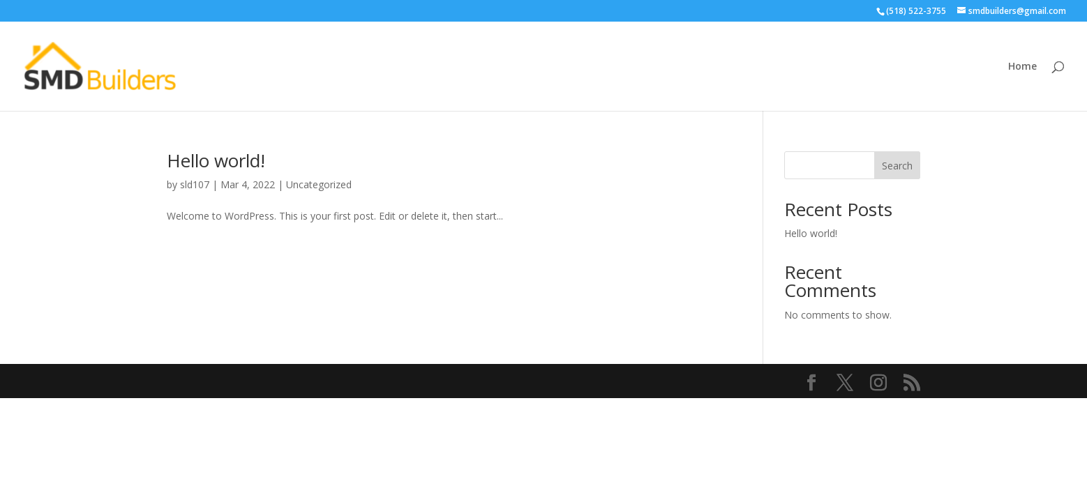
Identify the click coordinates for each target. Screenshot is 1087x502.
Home (1022, 67)
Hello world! (216, 160)
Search (897, 165)
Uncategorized (319, 184)
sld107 (194, 184)
